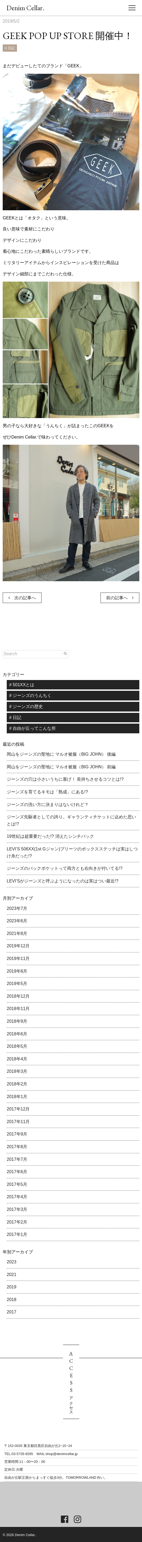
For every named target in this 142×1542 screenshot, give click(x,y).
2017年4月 (17, 1196)
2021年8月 (17, 933)
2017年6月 (17, 1171)
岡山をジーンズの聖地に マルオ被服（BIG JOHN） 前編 (61, 767)
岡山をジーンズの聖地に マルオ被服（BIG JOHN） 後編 (61, 754)
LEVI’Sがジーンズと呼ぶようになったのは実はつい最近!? (62, 881)
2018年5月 (17, 1046)
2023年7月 (17, 908)
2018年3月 (17, 1071)
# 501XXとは (21, 684)
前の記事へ (120, 597)
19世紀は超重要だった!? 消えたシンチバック (50, 836)
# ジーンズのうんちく (30, 695)
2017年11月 (18, 1121)
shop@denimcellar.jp (62, 1454)
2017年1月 (17, 1234)
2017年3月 (17, 1209)
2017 (11, 1312)
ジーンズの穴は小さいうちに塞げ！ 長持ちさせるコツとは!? (65, 779)
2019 (11, 1287)
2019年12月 (18, 946)
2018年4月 (17, 1059)
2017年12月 (18, 1109)
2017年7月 (17, 1159)
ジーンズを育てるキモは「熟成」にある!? (47, 792)
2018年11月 (18, 1008)
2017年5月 (17, 1184)
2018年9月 (17, 1021)
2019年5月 (17, 983)
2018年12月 (18, 996)
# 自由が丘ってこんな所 (32, 728)
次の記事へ (22, 597)
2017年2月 (17, 1222)
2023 (11, 1262)
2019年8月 (17, 971)
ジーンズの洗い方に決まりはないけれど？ (48, 804)
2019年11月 (18, 958)
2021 (11, 1274)
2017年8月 (17, 1146)
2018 (11, 1299)
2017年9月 (17, 1134)
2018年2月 (17, 1084)
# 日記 (10, 48)
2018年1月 (17, 1096)
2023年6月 (17, 921)
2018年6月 (17, 1034)
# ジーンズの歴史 (26, 706)
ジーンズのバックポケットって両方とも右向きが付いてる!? (64, 868)
